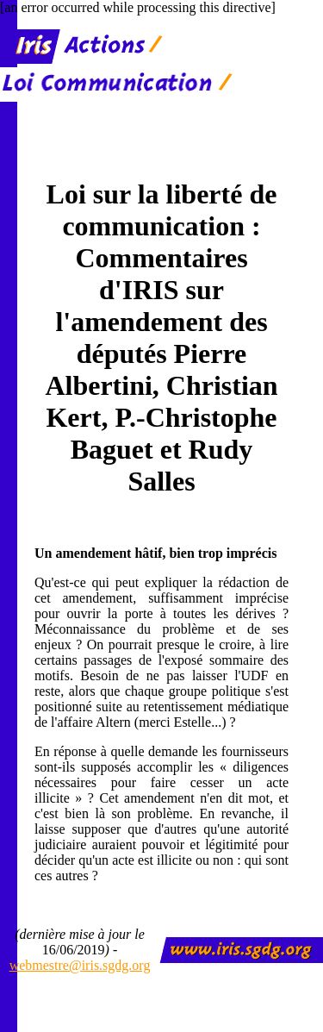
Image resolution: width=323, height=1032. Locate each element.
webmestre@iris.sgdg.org (80, 965)
